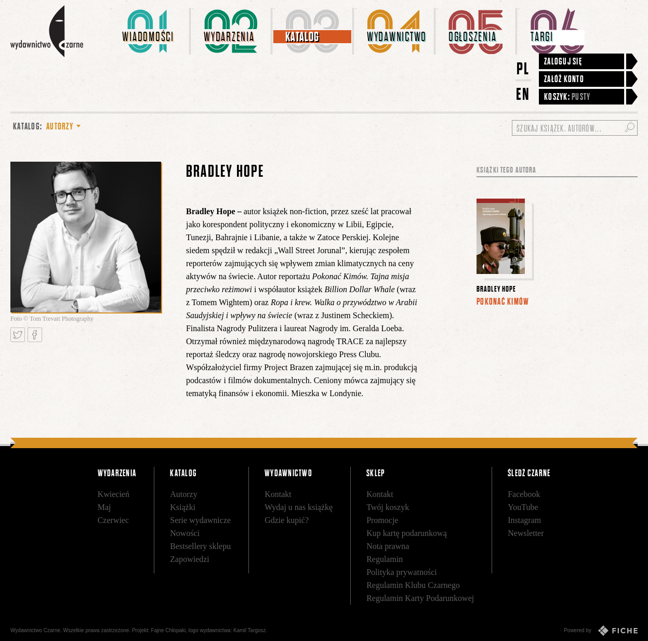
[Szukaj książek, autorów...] (575, 128)
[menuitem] (150, 31)
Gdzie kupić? (287, 520)
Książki (182, 507)
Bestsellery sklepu (200, 546)
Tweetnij (17, 335)
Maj (104, 507)
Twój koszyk (387, 507)
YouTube (523, 507)
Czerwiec (113, 520)
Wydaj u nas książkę (299, 507)
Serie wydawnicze (200, 520)
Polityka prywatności (401, 572)
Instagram (524, 520)
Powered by (601, 630)
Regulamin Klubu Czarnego (413, 585)
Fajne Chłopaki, (169, 630)
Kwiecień (113, 494)
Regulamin (384, 559)
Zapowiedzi (189, 559)
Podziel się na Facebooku (35, 335)
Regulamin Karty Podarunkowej (420, 598)
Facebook (524, 494)
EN (523, 94)
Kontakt (278, 494)
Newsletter (526, 533)
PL (523, 68)
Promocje (382, 520)
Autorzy (183, 494)
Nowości (185, 533)
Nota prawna (387, 546)
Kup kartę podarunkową (406, 533)
